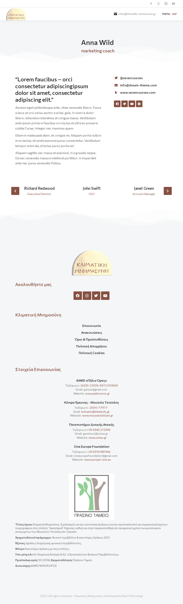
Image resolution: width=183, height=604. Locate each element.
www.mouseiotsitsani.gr (97, 415)
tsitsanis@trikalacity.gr (95, 411)
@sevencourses (131, 78)
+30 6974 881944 (98, 451)
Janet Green (144, 188)
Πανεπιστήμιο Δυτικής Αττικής (91, 424)
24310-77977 (98, 407)
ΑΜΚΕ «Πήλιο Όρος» (91, 380)
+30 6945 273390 (98, 429)
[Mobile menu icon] (168, 14)
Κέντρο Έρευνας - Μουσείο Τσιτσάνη (91, 402)
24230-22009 (89, 385)
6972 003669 (109, 385)
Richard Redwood (39, 188)
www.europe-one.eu (97, 459)
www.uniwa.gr (97, 437)
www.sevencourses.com (137, 92)
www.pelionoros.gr (97, 393)
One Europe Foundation (91, 446)
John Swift (92, 188)
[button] (15, 191)
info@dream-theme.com (138, 85)
